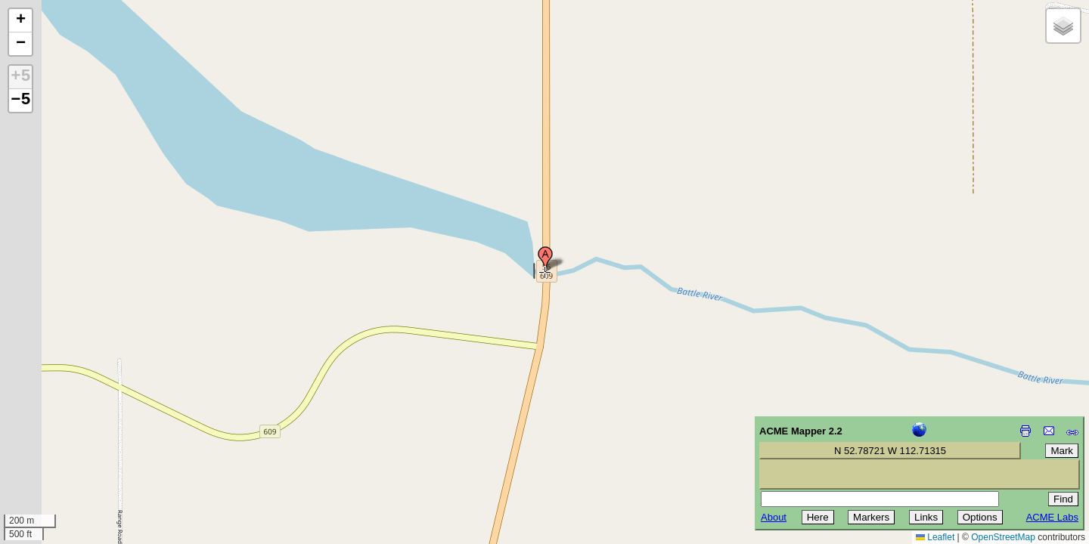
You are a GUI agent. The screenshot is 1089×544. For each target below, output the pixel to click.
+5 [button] (20, 77)
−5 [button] (20, 100)
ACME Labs (1052, 517)
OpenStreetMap (1003, 537)
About (773, 517)
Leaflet (935, 537)
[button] (545, 259)
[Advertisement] (80, 436)
